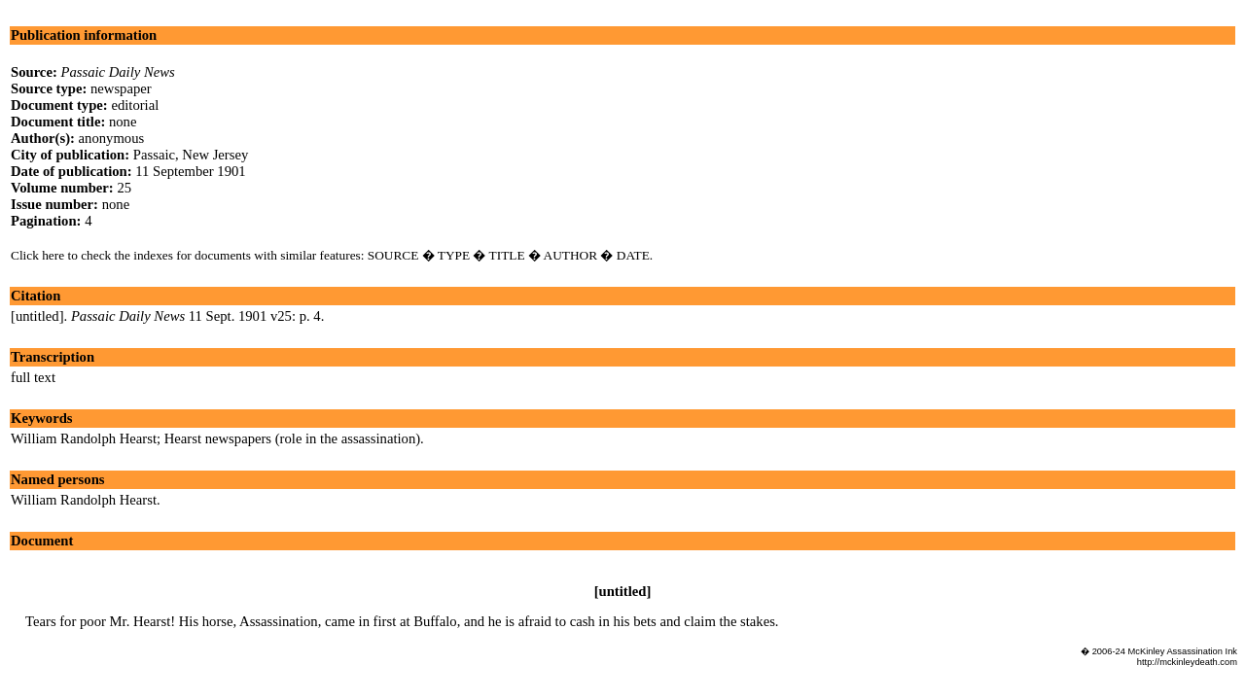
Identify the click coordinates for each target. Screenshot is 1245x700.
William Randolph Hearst (84, 438)
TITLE (507, 255)
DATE (633, 255)
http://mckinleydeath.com (1187, 662)
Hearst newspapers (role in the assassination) (292, 438)
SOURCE (393, 255)
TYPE (454, 255)
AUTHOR (571, 255)
